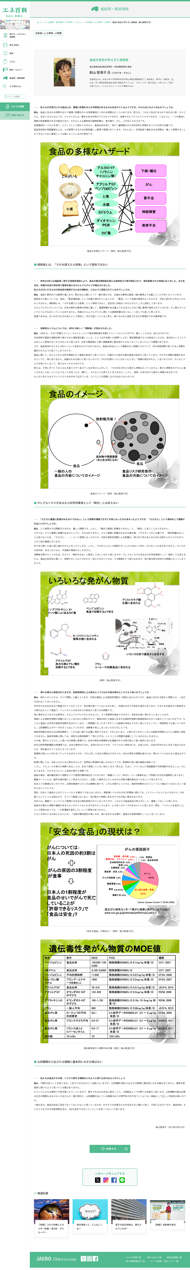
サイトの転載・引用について (165, 1261)
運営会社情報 (174, 1257)
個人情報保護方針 (137, 1261)
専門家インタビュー (75, 22)
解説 (11, 53)
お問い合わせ (17, 115)
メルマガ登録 (17, 106)
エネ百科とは (15, 86)
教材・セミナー (16, 69)
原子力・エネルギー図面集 (18, 35)
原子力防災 (14, 45)
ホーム (42, 22)
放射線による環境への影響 (98, 22)
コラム (12, 61)
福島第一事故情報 (17, 78)
